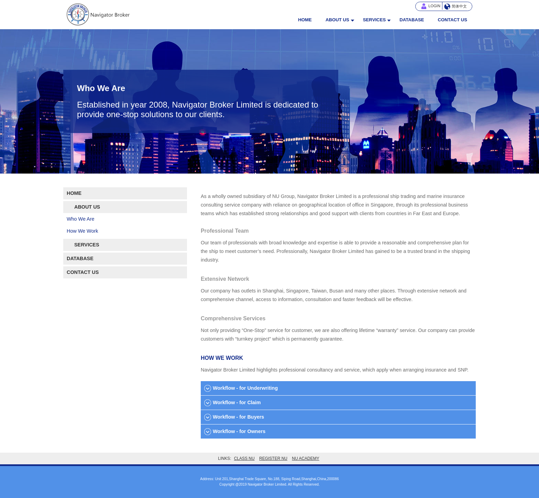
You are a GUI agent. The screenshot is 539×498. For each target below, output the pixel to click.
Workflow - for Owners (239, 431)
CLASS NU (244, 458)
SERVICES (374, 19)
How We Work (82, 231)
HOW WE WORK (222, 358)
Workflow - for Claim (237, 402)
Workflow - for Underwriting (245, 388)
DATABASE (411, 19)
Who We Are (81, 219)
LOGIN (434, 6)
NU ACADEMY (305, 458)
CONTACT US (452, 19)
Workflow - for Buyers (238, 417)
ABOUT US (337, 19)
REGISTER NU (273, 458)
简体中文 (459, 6)
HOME (305, 19)
